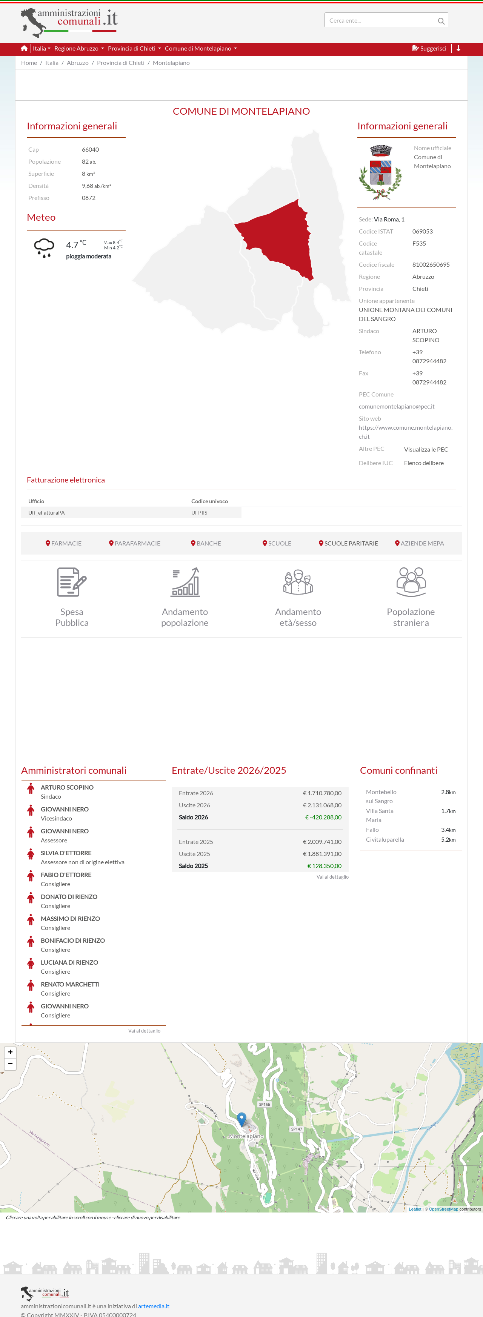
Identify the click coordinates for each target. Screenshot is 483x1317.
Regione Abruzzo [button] (77, 48)
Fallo (372, 829)
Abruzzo (78, 62)
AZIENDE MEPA (422, 543)
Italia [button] (39, 48)
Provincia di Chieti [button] (132, 48)
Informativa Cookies (169, 1267)
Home (29, 62)
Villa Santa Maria (380, 815)
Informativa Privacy (113, 1267)
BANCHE (209, 543)
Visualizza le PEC (426, 449)
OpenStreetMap (443, 1152)
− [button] (10, 1007)
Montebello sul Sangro (381, 796)
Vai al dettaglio (144, 974)
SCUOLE (279, 543)
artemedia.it (153, 1249)
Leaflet (415, 1152)
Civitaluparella (385, 839)
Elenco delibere (424, 462)
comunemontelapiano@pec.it (397, 406)
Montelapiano (171, 62)
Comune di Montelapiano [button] (198, 48)
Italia (51, 62)
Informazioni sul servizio (52, 1267)
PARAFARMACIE (137, 543)
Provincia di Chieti (121, 62)
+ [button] (10, 996)
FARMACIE (66, 543)
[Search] (381, 20)
